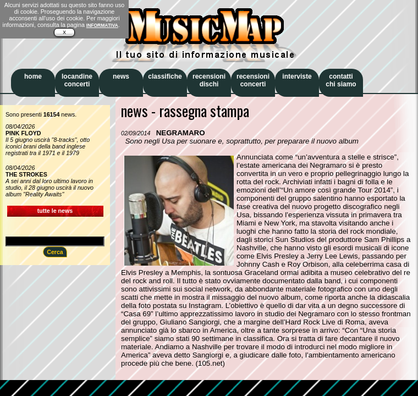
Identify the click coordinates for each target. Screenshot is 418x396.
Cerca (55, 252)
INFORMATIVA (102, 25)
